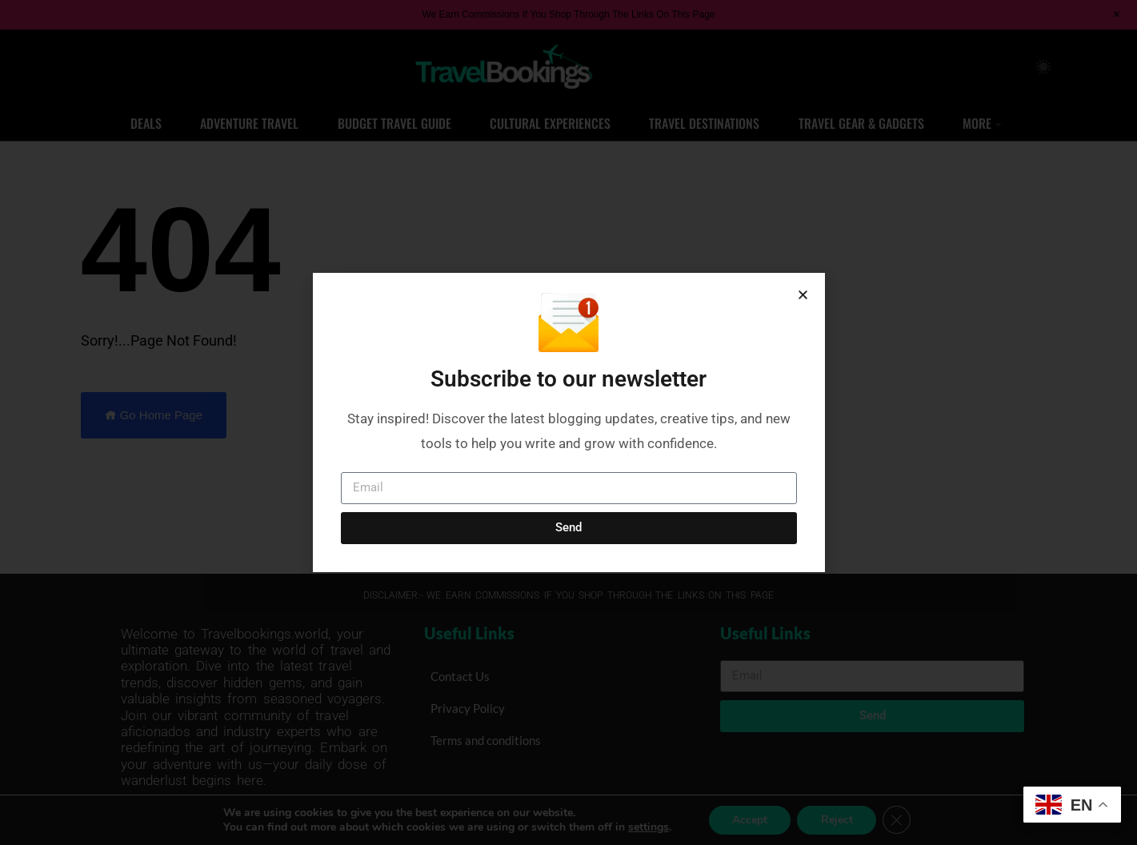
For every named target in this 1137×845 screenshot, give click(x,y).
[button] (803, 295)
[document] (568, 422)
